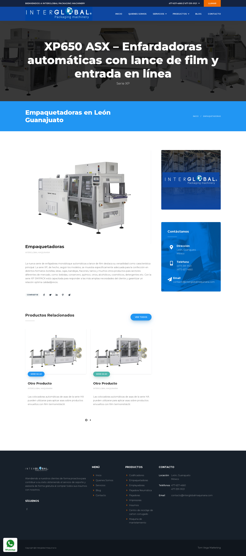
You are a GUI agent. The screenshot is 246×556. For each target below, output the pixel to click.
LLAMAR (212, 3)
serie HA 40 (36, 374)
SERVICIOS (159, 14)
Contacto (101, 495)
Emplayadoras (136, 485)
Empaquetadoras (138, 480)
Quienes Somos (104, 480)
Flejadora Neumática (140, 490)
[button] (86, 420)
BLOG (198, 14)
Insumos (134, 505)
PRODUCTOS (181, 14)
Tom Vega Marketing (209, 547)
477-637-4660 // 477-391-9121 (183, 3)
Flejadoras (134, 495)
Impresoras (135, 500)
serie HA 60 (101, 374)
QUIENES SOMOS (137, 14)
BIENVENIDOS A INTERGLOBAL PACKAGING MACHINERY (55, 3)
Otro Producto (40, 383)
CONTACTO (214, 14)
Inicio (195, 116)
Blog (98, 490)
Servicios (100, 485)
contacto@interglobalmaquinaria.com (194, 282)
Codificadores (136, 475)
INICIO (118, 14)
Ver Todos (141, 317)
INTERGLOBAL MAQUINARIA (37, 252)
